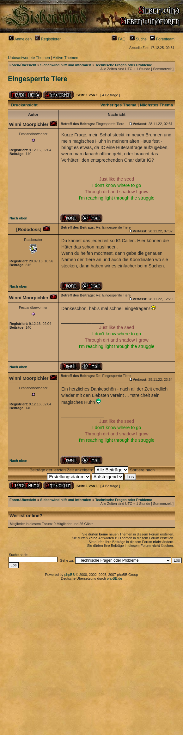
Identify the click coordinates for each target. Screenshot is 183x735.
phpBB (69, 575)
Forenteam (162, 39)
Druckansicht (24, 105)
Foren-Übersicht (22, 65)
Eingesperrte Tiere (37, 79)
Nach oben (18, 218)
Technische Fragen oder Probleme (123, 65)
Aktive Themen (65, 58)
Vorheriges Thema (118, 105)
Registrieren (48, 39)
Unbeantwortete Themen (29, 58)
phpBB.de (114, 578)
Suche (138, 39)
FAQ (118, 39)
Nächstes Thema (156, 105)
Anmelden (20, 39)
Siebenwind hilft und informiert (65, 65)
